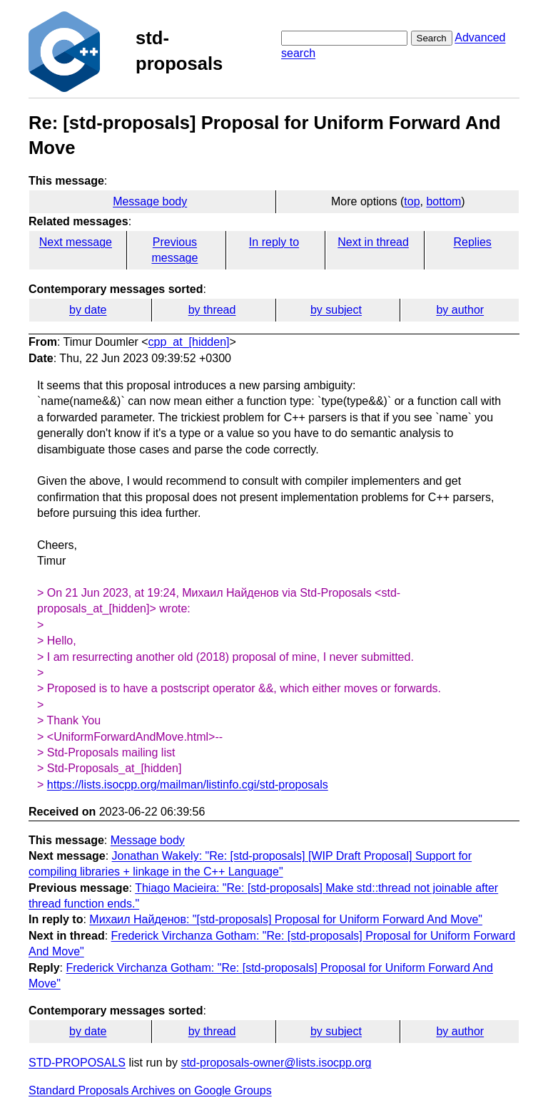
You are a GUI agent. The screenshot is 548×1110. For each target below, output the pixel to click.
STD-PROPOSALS (77, 1063)
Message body (150, 201)
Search (432, 38)
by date (87, 310)
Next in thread (373, 242)
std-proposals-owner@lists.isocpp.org (276, 1063)
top (412, 201)
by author (460, 310)
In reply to (274, 242)
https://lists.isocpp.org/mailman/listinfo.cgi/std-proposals (187, 784)
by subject (336, 310)
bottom (443, 201)
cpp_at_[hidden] (189, 342)
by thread (212, 310)
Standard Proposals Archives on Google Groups (150, 1090)
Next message (75, 242)
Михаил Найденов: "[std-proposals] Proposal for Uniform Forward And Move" (285, 919)
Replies (472, 242)
